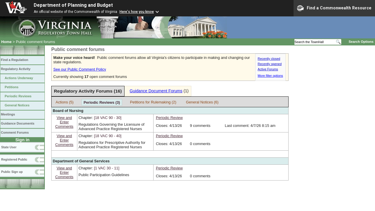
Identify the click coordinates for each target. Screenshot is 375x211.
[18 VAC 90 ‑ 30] (108, 117)
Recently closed (269, 58)
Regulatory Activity (15, 69)
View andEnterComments (64, 122)
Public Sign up (12, 171)
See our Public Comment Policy (79, 69)
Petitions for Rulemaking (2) (153, 102)
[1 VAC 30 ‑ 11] (107, 168)
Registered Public (14, 159)
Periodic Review (169, 117)
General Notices (17, 105)
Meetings (8, 114)
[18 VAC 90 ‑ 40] (108, 136)
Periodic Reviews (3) (101, 102)
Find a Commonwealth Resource (334, 8)
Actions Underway (19, 78)
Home (6, 42)
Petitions (11, 87)
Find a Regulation (14, 60)
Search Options (361, 41)
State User (8, 147)
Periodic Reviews (18, 96)
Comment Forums (15, 132)
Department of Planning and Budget (73, 5)
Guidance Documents (17, 123)
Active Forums (268, 69)
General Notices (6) (202, 102)
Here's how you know (137, 12)
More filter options (270, 75)
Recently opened (270, 64)
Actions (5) (65, 102)
